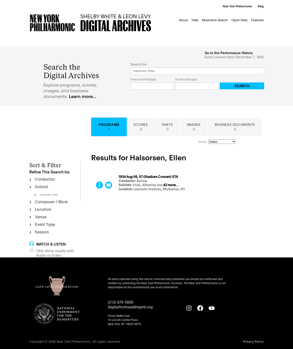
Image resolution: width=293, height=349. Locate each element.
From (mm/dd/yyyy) (143, 79)
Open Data (239, 20)
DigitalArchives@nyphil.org (130, 306)
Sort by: (202, 141)
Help (195, 20)
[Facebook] (200, 308)
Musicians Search (215, 20)
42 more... (170, 185)
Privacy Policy (253, 341)
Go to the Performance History (229, 52)
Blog (261, 6)
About (183, 20)
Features (257, 20)
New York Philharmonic (237, 6)
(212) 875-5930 (120, 301)
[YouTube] (211, 308)
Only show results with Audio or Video (55, 252)
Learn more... (82, 96)
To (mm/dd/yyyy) (186, 79)
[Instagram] (189, 308)
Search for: (138, 64)
